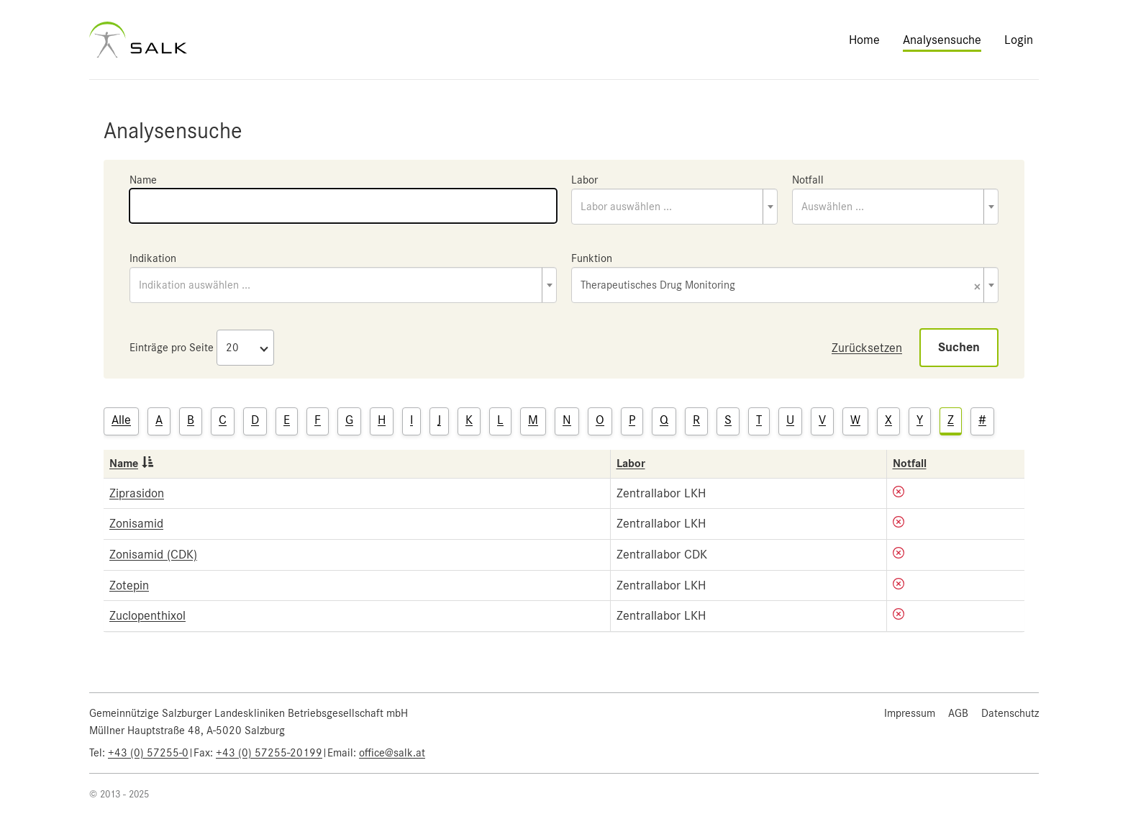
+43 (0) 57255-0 (148, 752)
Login (1018, 39)
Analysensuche (942, 39)
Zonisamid (136, 523)
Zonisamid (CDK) (153, 554)
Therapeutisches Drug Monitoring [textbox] (781, 286)
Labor (584, 179)
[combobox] (674, 207)
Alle (121, 419)
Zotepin (129, 585)
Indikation (152, 258)
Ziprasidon (136, 493)
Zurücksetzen (867, 347)
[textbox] (674, 206)
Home (864, 39)
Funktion (591, 258)
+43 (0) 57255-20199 (269, 752)
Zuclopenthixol (147, 615)
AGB (958, 713)
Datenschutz (1010, 713)
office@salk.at (392, 752)
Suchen (959, 347)
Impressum (909, 713)
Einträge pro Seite (171, 347)
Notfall (808, 179)
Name (143, 179)
